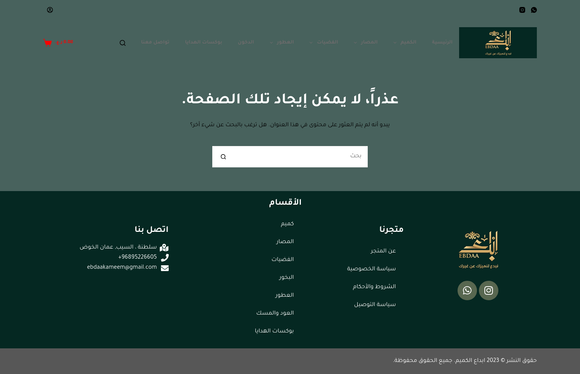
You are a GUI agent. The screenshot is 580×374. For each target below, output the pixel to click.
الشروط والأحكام (374, 287)
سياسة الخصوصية (371, 269)
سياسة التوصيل (375, 305)
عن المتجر (383, 252)
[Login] (50, 10)
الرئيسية (442, 42)
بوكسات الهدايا (203, 42)
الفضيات (322, 42)
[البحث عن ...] (301, 156)
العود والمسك (275, 314)
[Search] (123, 43)
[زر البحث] (223, 156)
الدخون (246, 42)
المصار (364, 42)
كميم (287, 224)
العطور (280, 42)
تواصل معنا (155, 42)
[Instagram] (522, 10)
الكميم (403, 42)
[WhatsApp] (534, 10)
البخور (286, 278)
